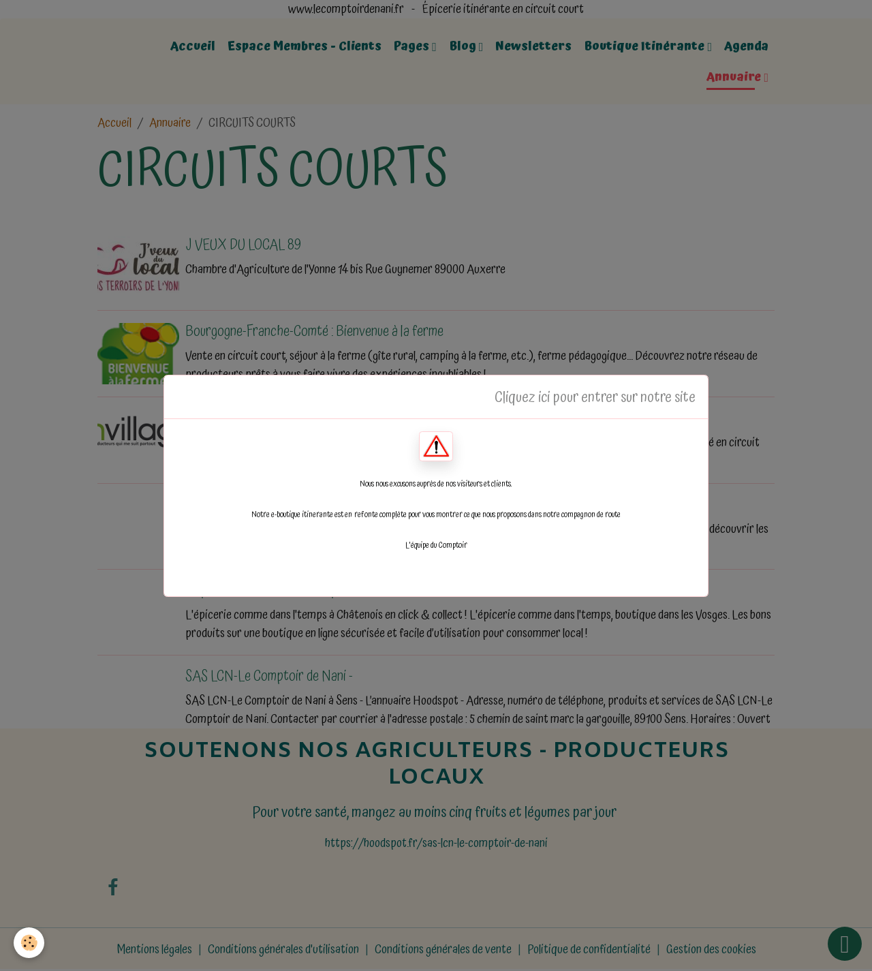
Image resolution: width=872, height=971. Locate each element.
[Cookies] (29, 942)
